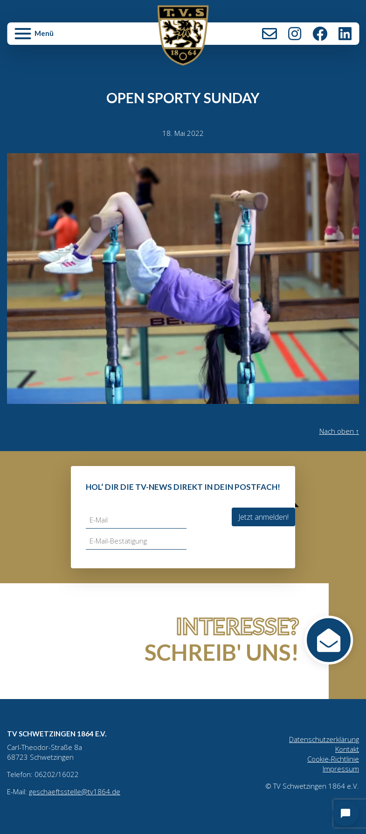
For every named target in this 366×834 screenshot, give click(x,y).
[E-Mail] (136, 520)
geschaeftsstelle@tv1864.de (74, 791)
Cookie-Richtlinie (333, 758)
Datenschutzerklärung (324, 739)
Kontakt (269, 33)
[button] (65, 37)
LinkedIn (345, 33)
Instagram (294, 33)
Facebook (319, 33)
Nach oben (339, 431)
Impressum (341, 768)
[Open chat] (345, 813)
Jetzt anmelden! (263, 517)
